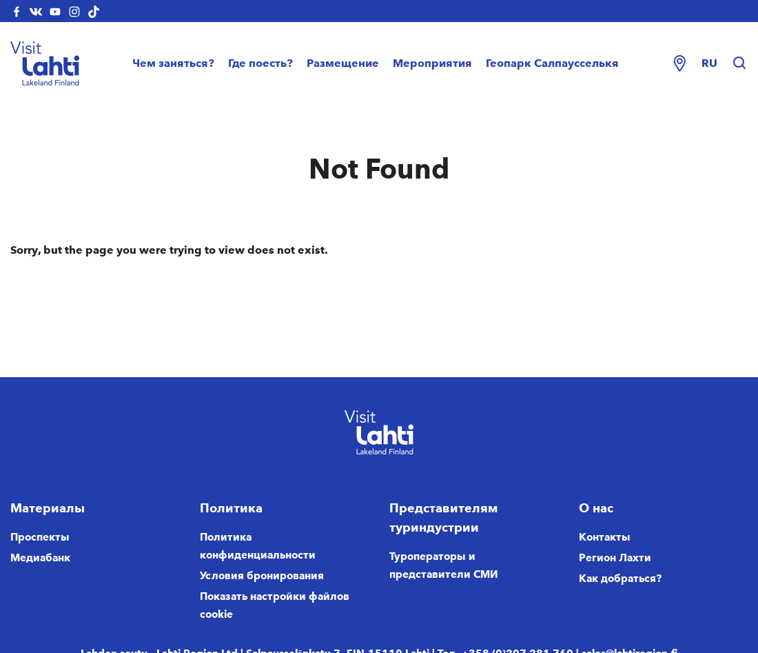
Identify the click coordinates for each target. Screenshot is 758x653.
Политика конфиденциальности (258, 546)
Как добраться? (620, 578)
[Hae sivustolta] (739, 63)
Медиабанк (40, 558)
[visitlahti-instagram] (74, 11)
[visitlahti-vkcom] (36, 11)
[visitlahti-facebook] (16, 11)
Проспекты (40, 537)
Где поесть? (260, 63)
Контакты (605, 537)
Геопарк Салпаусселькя (552, 63)
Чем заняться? (173, 63)
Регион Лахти (615, 558)
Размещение (343, 63)
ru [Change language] (709, 63)
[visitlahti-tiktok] (94, 11)
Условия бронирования (262, 576)
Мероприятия (432, 63)
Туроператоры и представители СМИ (443, 565)
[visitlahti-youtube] (55, 11)
